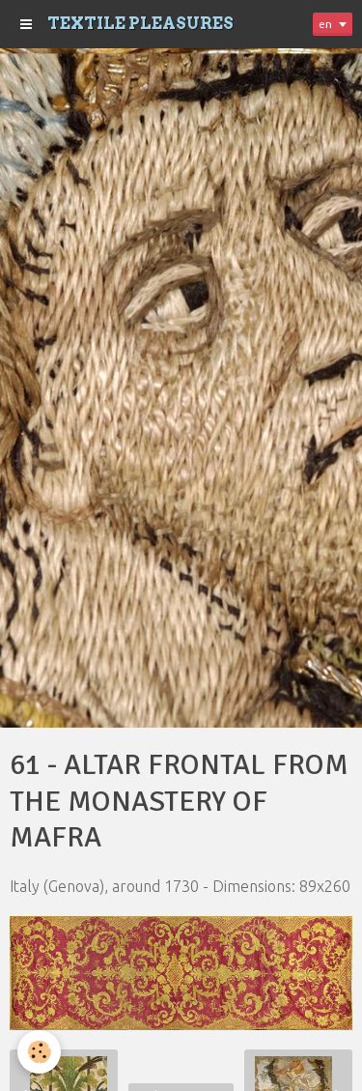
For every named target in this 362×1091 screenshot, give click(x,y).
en (325, 23)
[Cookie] (39, 1052)
